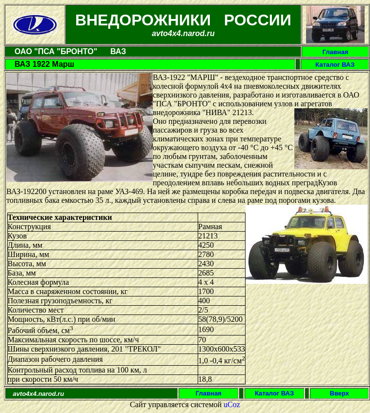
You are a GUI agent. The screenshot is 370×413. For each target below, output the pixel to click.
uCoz (232, 404)
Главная (336, 52)
